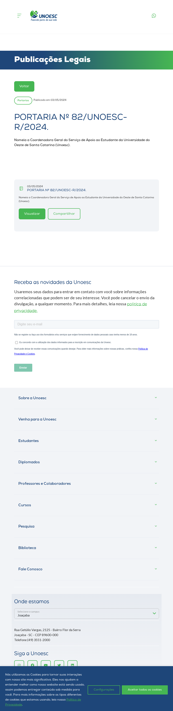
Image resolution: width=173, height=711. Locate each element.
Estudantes (28, 441)
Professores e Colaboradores (44, 484)
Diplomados (29, 462)
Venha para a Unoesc (37, 420)
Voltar (24, 86)
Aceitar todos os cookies (145, 689)
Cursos (24, 505)
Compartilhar (64, 214)
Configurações (104, 689)
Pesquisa (26, 527)
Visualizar (32, 214)
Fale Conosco (30, 569)
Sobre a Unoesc (32, 398)
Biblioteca (27, 548)
